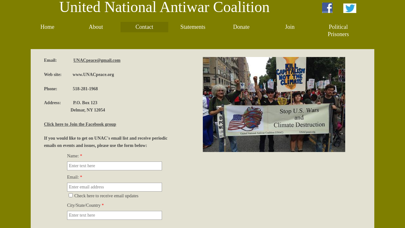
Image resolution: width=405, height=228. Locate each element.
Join (290, 27)
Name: (74, 156)
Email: (74, 177)
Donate (241, 27)
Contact (144, 27)
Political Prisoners (338, 30)
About (96, 27)
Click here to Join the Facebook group (80, 124)
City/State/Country (85, 205)
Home (47, 27)
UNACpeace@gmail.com (97, 60)
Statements (192, 27)
